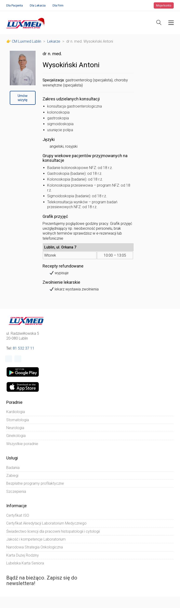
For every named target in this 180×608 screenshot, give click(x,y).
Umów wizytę (22, 98)
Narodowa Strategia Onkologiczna (34, 547)
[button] (171, 22)
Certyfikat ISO (17, 515)
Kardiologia (15, 412)
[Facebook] (8, 358)
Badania (13, 467)
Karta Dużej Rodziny (22, 555)
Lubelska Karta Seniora (25, 563)
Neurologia (15, 428)
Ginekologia (16, 435)
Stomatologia (17, 420)
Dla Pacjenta (14, 5)
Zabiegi (12, 475)
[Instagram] (17, 358)
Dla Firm (58, 5)
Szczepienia (16, 491)
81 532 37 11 (23, 348)
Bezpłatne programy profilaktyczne (35, 483)
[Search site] (158, 23)
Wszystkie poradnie (22, 444)
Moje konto (163, 5)
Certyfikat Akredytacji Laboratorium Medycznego (46, 523)
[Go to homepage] (26, 22)
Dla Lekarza (38, 5)
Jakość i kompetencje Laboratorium (36, 539)
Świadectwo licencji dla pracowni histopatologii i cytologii (53, 531)
